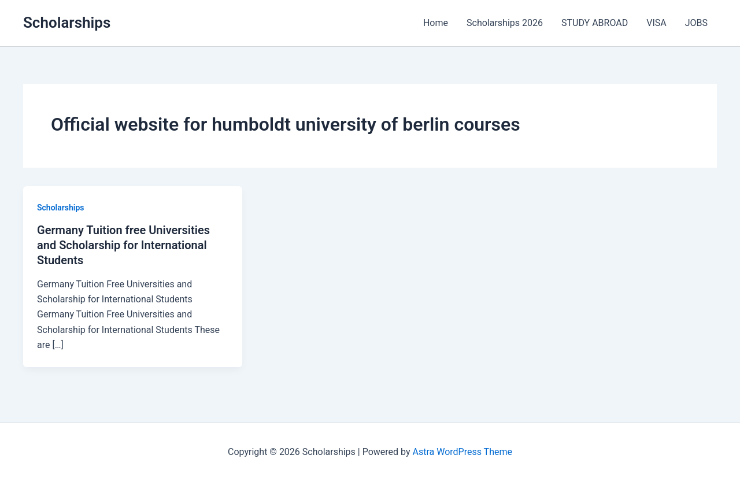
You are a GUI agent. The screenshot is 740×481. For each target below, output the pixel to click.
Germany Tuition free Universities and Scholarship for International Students (123, 245)
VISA (656, 22)
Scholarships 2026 (505, 22)
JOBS (696, 22)
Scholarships (66, 22)
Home (435, 22)
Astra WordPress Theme (462, 451)
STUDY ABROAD (594, 22)
